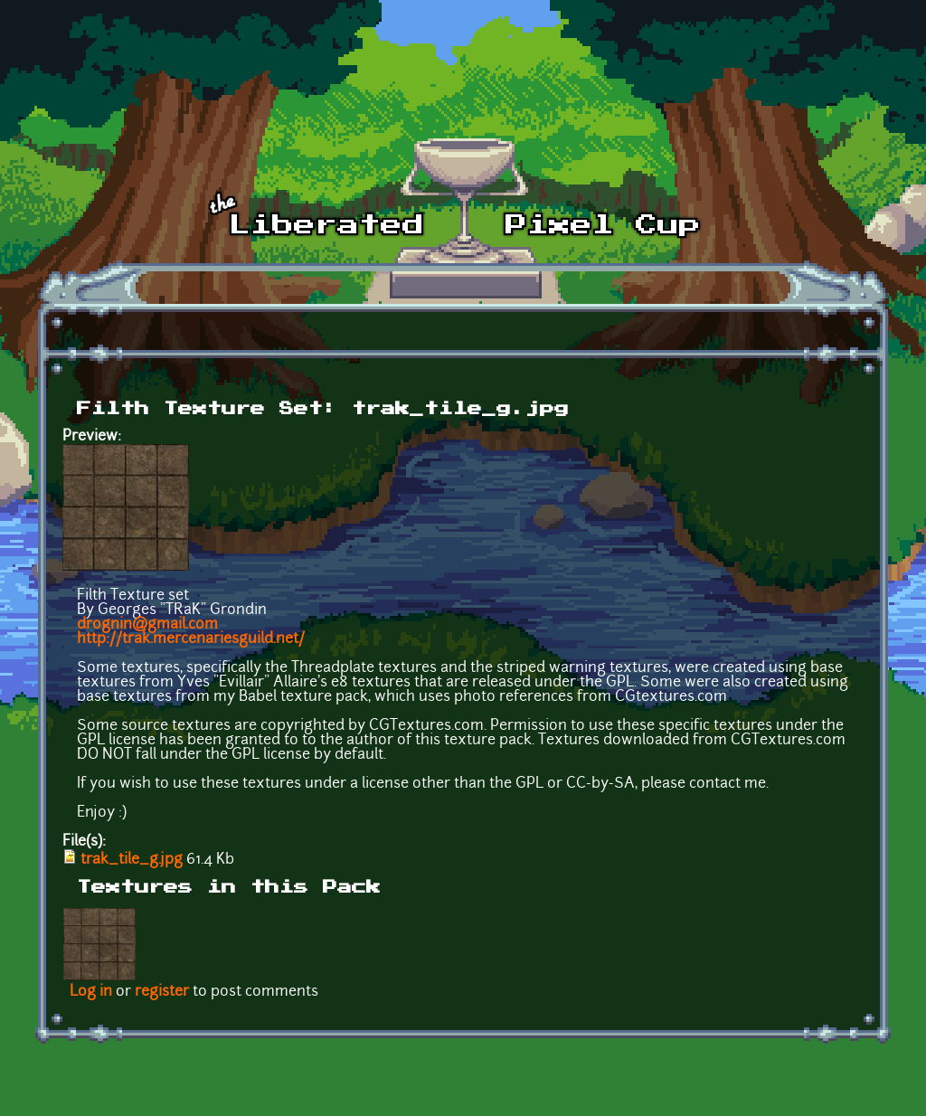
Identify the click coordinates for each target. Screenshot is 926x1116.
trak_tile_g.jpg (131, 860)
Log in (91, 992)
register (162, 992)
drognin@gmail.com (147, 625)
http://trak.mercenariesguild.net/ (191, 639)
